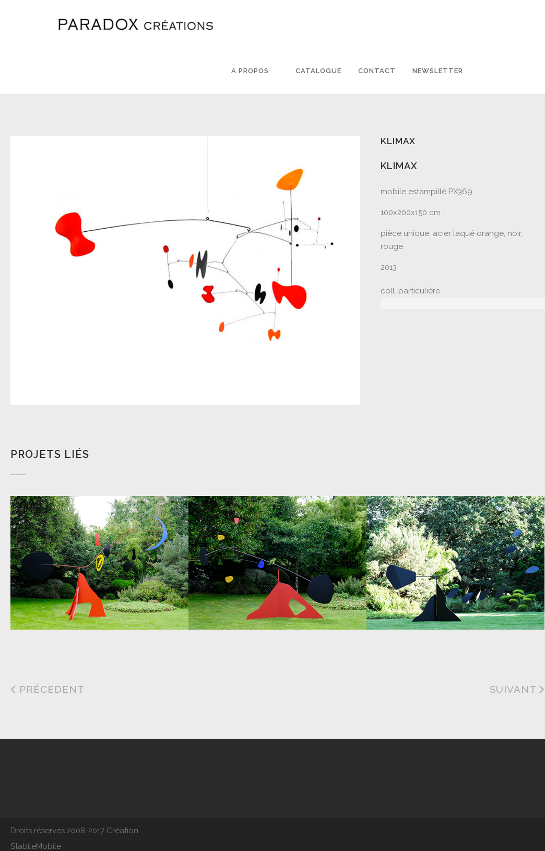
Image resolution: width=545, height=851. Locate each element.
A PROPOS (250, 71)
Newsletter (437, 71)
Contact (377, 71)
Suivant (517, 689)
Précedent (47, 689)
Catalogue (318, 71)
